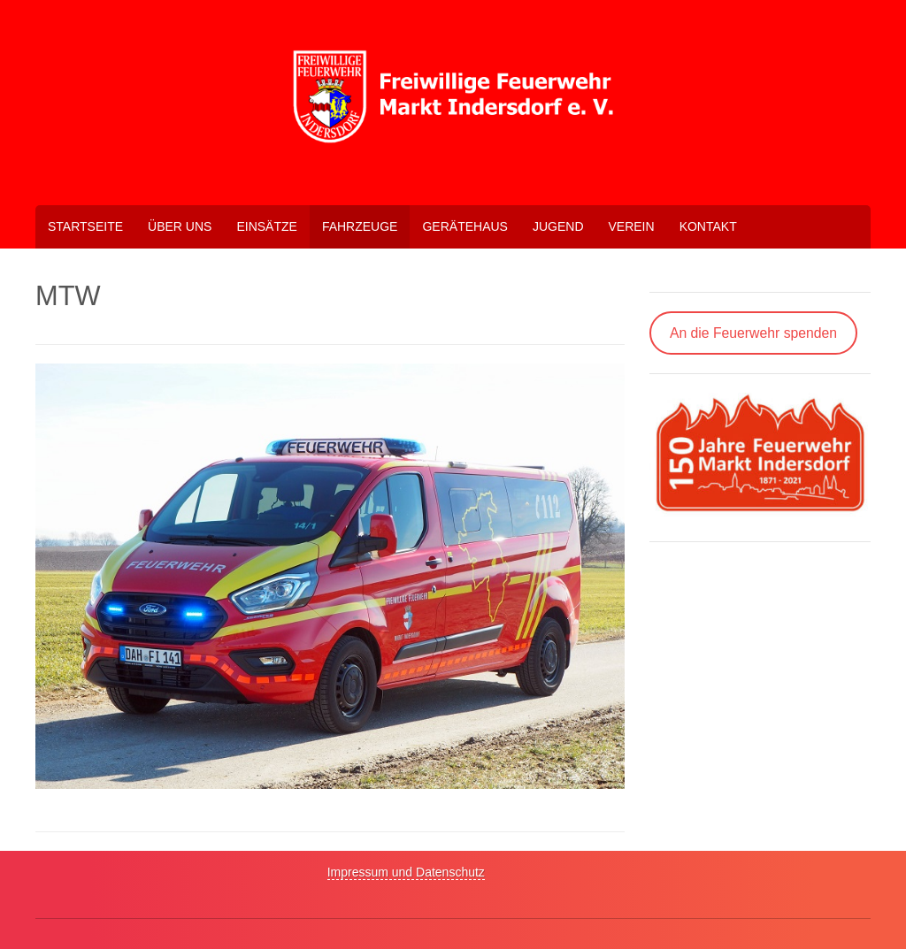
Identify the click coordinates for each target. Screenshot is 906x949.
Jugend (558, 226)
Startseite (85, 226)
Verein (632, 226)
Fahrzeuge (360, 226)
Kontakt (708, 226)
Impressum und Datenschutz (406, 872)
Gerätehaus (464, 226)
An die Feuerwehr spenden (753, 333)
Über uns (179, 226)
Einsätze (266, 226)
